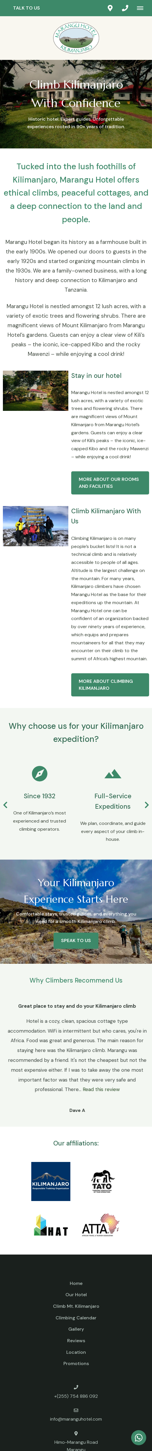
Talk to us (26, 8)
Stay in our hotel (96, 376)
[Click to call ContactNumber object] (125, 8)
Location (76, 1352)
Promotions (76, 1363)
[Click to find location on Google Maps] (110, 8)
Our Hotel (76, 1295)
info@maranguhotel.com (76, 1419)
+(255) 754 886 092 (76, 1396)
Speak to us (76, 940)
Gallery (76, 1329)
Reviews (76, 1341)
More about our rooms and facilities (109, 482)
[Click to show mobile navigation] (142, 8)
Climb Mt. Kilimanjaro (76, 1306)
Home (76, 1283)
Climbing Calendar (76, 1318)
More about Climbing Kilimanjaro (106, 684)
